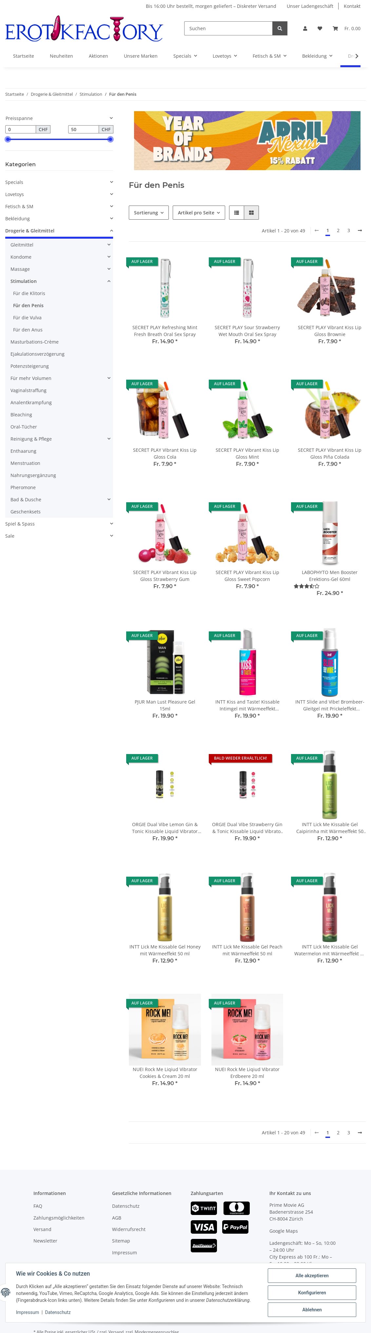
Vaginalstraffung (28, 390)
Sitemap (121, 1241)
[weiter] (360, 230)
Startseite (23, 56)
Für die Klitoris (29, 293)
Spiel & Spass (20, 524)
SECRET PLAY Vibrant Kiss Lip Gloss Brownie (329, 330)
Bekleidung (17, 218)
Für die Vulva (27, 317)
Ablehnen (312, 1309)
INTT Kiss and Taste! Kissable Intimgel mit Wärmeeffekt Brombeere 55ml (247, 705)
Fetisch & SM (19, 206)
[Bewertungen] (307, 586)
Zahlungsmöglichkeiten (59, 1218)
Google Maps (283, 1231)
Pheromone (23, 487)
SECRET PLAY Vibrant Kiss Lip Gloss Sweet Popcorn (247, 575)
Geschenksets (25, 511)
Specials (14, 182)
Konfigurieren (312, 1292)
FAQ (37, 1206)
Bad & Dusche (25, 499)
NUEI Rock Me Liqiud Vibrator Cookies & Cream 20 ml (165, 1072)
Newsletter (45, 1241)
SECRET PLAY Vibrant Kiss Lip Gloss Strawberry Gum (165, 575)
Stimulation (23, 281)
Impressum (124, 1252)
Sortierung (146, 212)
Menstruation (25, 463)
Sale (9, 536)
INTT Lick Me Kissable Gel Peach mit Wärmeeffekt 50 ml (247, 950)
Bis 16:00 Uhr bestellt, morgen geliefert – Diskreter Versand (211, 6)
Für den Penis (28, 305)
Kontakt (352, 6)
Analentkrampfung (31, 402)
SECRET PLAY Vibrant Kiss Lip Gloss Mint (247, 453)
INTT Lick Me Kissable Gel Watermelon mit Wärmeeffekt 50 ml (329, 950)
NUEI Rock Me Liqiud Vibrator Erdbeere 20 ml (247, 1072)
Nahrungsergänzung (33, 475)
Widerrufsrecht (129, 1229)
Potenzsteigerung (29, 366)
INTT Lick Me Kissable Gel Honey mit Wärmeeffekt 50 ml (165, 950)
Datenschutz (126, 1206)
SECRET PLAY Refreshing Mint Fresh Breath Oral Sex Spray (164, 330)
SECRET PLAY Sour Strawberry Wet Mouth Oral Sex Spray (247, 330)
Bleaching (21, 414)
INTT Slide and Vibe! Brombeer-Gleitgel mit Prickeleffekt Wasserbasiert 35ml (329, 705)
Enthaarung (23, 451)
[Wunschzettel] (319, 28)
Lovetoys (14, 194)
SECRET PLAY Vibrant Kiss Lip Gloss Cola (165, 453)
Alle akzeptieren (311, 1275)
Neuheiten (61, 56)
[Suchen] (228, 28)
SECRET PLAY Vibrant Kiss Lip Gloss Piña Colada (329, 453)
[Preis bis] (83, 129)
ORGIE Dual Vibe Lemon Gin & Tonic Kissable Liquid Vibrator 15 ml (165, 828)
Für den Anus (28, 330)
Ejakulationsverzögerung (37, 354)
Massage (20, 269)
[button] (305, 28)
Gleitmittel (21, 245)
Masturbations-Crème (34, 342)
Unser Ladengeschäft (310, 6)
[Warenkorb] (346, 28)
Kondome (20, 257)
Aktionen (98, 56)
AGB (116, 1218)
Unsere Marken (141, 56)
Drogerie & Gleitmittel (29, 231)
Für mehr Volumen (30, 378)
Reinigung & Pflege (31, 439)
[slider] (8, 139)
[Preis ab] (20, 129)
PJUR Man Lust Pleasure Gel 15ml (165, 705)
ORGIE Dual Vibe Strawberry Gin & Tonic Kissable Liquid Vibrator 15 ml (247, 828)
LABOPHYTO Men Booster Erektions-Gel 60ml (330, 575)
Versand (42, 1229)
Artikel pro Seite (196, 212)
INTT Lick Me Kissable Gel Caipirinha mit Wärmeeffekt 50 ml (329, 828)
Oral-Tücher (23, 427)
